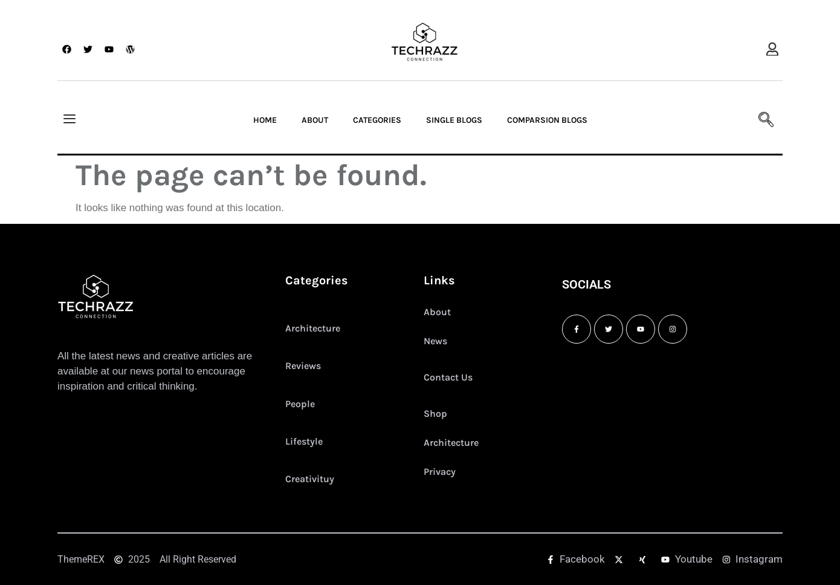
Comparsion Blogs (547, 120)
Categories (377, 120)
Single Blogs (454, 120)
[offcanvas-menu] (772, 49)
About (315, 120)
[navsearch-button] (761, 120)
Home (265, 120)
